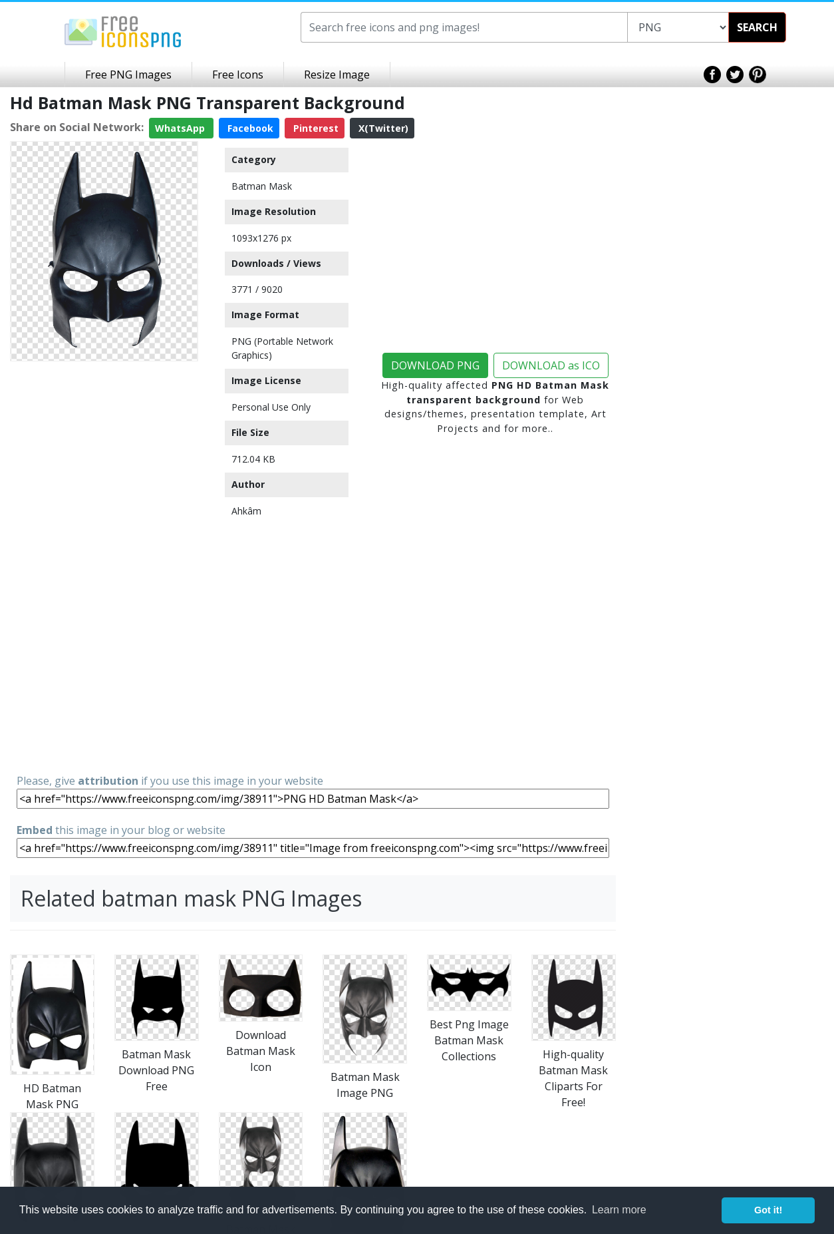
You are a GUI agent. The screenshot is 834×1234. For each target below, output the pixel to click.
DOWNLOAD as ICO (551, 365)
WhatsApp (181, 128)
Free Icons (237, 74)
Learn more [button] (619, 1209)
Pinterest (315, 128)
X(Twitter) (382, 128)
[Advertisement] (104, 566)
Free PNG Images (128, 74)
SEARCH (757, 27)
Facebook (249, 128)
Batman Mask (261, 186)
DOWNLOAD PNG (435, 365)
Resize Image (337, 74)
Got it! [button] (768, 1210)
